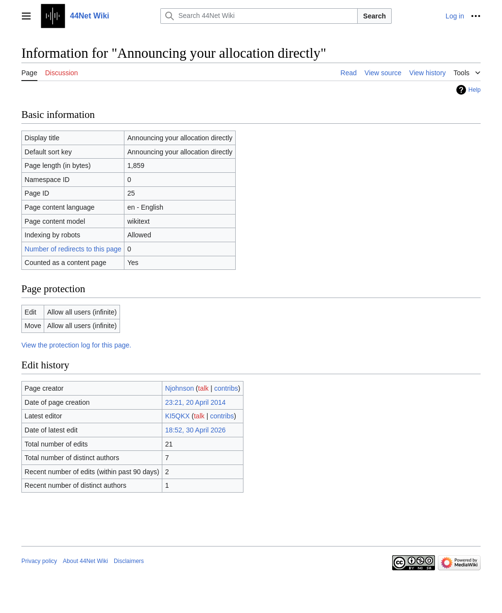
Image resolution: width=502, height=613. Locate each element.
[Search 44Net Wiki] (259, 16)
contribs (226, 388)
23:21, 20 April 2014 (195, 402)
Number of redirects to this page (73, 249)
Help (474, 89)
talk (203, 388)
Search (374, 16)
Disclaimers (129, 561)
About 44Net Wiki (85, 561)
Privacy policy (39, 561)
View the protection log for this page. (76, 345)
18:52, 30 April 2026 (195, 430)
